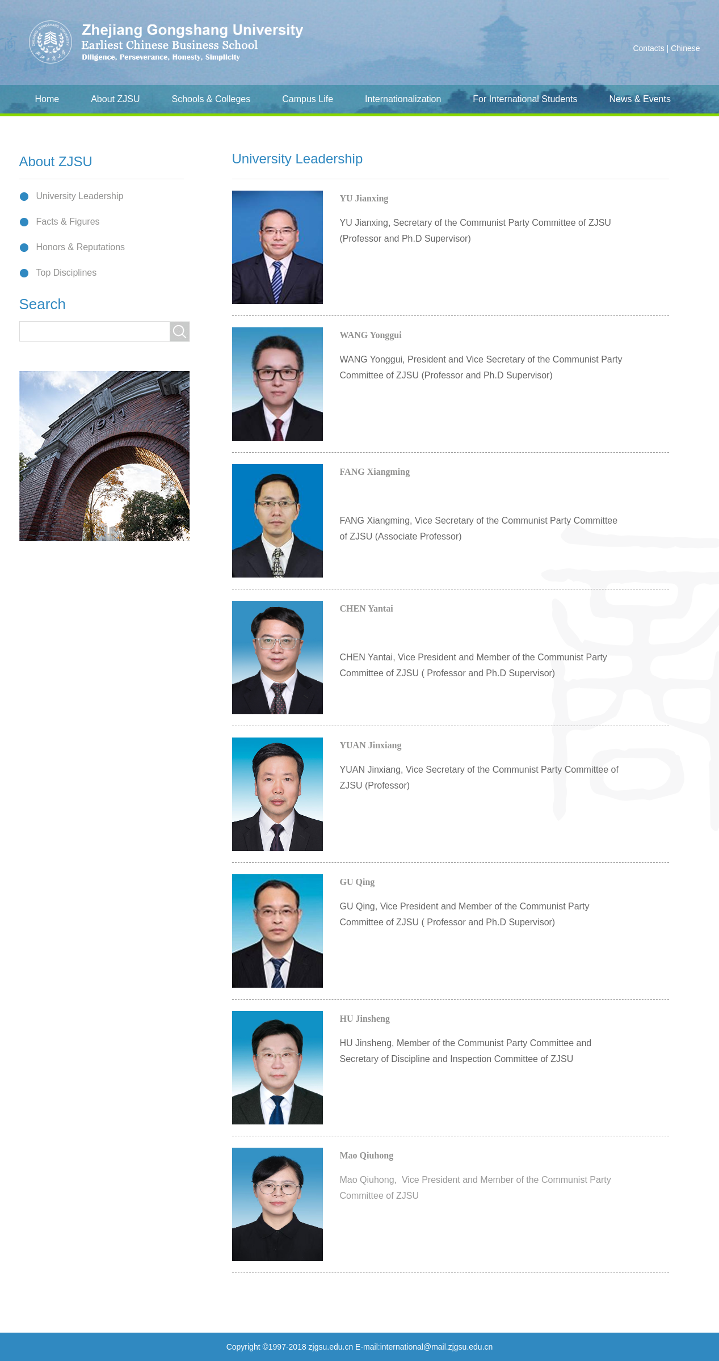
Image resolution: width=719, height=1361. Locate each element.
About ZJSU (115, 99)
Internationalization (403, 99)
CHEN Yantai (366, 608)
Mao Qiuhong (367, 1155)
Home (47, 99)
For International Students (525, 99)
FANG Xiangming (375, 472)
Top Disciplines (66, 272)
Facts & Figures (68, 221)
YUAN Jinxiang (371, 745)
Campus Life (307, 99)
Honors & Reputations (80, 247)
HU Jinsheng (365, 1018)
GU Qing (357, 882)
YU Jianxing (364, 198)
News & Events (639, 99)
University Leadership (80, 196)
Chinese (685, 48)
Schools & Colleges (210, 99)
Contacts (648, 48)
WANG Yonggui (371, 335)
